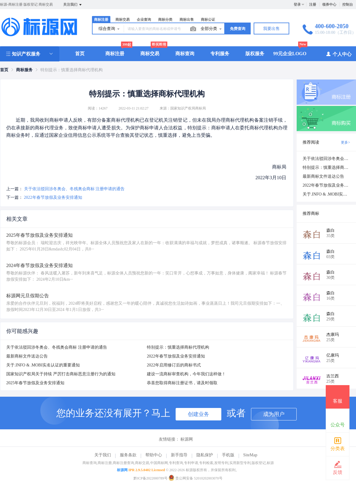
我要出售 (271, 28)
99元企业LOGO (289, 53)
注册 (312, 4)
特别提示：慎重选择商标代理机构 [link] (71, 70)
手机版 (228, 455)
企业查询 (144, 20)
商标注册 (101, 20)
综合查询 (109, 29)
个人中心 (339, 54)
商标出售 (186, 20)
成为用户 (274, 414)
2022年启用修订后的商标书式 (174, 365)
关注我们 (72, 4)
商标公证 (208, 20)
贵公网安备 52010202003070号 (196, 478)
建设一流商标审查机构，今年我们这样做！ (186, 374)
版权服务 (254, 53)
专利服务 (219, 53)
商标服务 (24, 70)
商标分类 (165, 20)
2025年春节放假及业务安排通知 (35, 383)
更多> (345, 142)
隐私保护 (204, 455)
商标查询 (184, 53)
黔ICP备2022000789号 (151, 478)
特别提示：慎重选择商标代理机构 (178, 347)
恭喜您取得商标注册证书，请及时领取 (182, 383)
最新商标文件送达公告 (27, 356)
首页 (80, 53)
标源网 (186, 439)
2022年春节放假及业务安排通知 (53, 197)
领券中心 (329, 4)
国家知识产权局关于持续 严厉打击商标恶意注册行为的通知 (60, 374)
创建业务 (198, 414)
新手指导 (179, 455)
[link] (4, 70)
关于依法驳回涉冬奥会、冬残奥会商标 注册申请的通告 (74, 189)
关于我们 (102, 455)
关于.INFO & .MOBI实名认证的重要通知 (43, 365)
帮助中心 (153, 455)
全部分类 (212, 29)
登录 (297, 4)
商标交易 (122, 20)
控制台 (347, 4)
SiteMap (250, 455)
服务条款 (128, 455)
